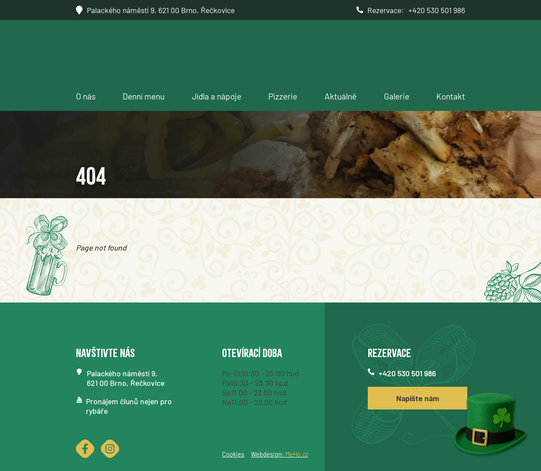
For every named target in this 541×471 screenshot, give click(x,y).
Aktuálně (340, 96)
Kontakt (450, 96)
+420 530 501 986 (436, 10)
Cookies (233, 454)
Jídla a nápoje (216, 96)
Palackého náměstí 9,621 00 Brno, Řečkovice (125, 378)
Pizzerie (282, 96)
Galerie (396, 96)
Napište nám (417, 398)
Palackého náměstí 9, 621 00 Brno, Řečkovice (161, 10)
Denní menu (143, 96)
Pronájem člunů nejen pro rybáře (129, 406)
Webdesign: (279, 454)
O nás (86, 96)
